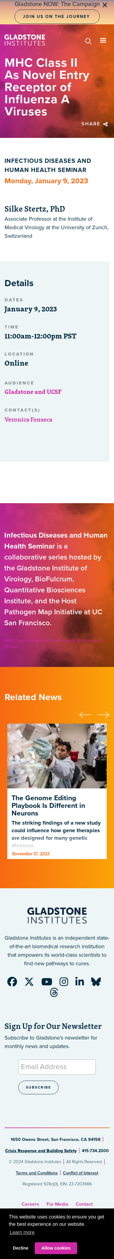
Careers (30, 1204)
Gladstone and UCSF (33, 392)
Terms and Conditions (37, 1173)
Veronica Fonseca (28, 419)
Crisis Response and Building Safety (41, 1150)
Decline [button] (20, 1248)
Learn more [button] (22, 1232)
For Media (57, 1204)
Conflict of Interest (80, 1173)
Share (95, 124)
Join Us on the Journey (56, 16)
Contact (84, 1204)
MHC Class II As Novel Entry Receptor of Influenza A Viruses (53, 643)
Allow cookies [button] (56, 1248)
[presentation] (88, 714)
